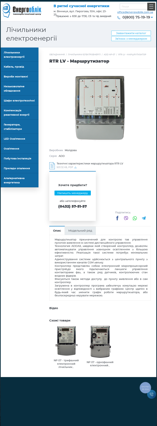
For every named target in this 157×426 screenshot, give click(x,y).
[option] (100, 108)
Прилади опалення (17, 168)
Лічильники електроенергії (14, 54)
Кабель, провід (14, 67)
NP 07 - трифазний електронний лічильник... (66, 363)
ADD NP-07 (109, 55)
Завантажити (101, 165)
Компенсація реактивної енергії (16, 112)
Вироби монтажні (16, 76)
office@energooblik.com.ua (135, 12)
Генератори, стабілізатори (13, 127)
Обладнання (57, 55)
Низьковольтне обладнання (14, 88)
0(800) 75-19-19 (136, 17)
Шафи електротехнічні (19, 101)
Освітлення (11, 149)
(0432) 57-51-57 (72, 206)
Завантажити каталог (131, 33)
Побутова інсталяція (17, 158)
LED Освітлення (14, 139)
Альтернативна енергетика (14, 180)
